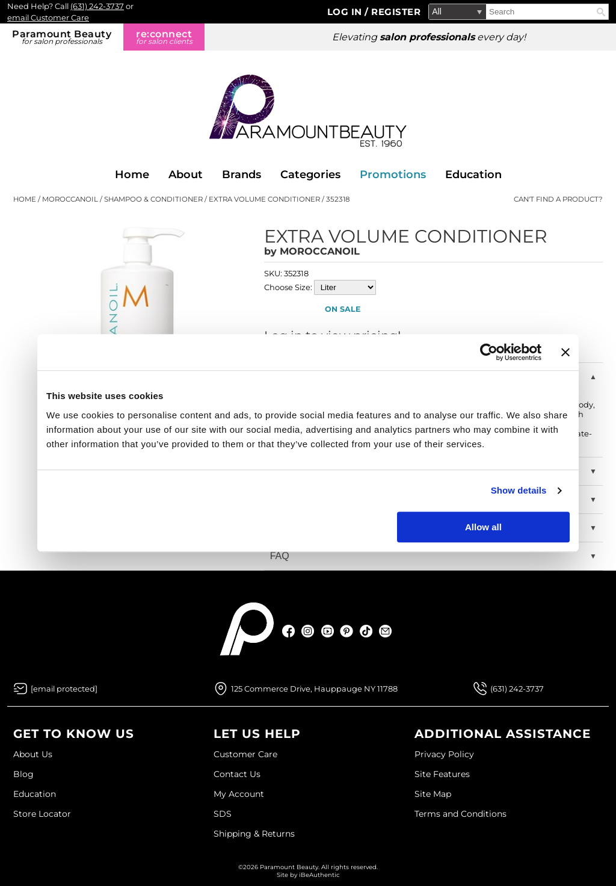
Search (601, 12)
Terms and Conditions (460, 813)
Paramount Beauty (61, 37)
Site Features (442, 774)
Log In (346, 11)
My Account (239, 793)
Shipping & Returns (254, 833)
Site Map (432, 793)
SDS (223, 813)
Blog (23, 774)
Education (473, 174)
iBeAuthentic (319, 875)
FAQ (279, 556)
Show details (519, 490)
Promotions (393, 174)
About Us (32, 754)
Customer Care (245, 754)
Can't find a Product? (558, 199)
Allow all (483, 527)
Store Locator (42, 813)
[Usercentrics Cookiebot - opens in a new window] (488, 352)
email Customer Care (48, 17)
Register (395, 11)
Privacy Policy (444, 754)
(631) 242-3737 (97, 6)
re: (163, 37)
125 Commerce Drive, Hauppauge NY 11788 (314, 688)
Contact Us (237, 774)
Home (132, 174)
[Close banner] (565, 352)
